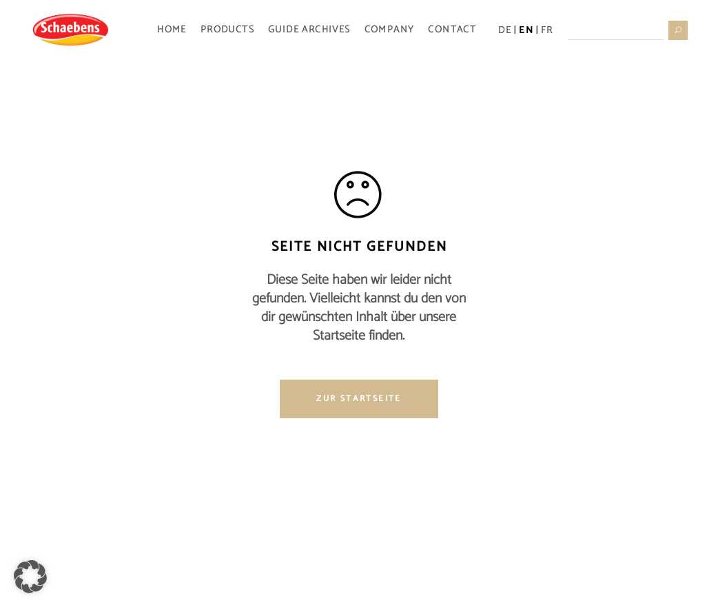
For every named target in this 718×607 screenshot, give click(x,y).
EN (526, 30)
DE (504, 30)
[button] (30, 576)
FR (547, 30)
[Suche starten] (677, 30)
